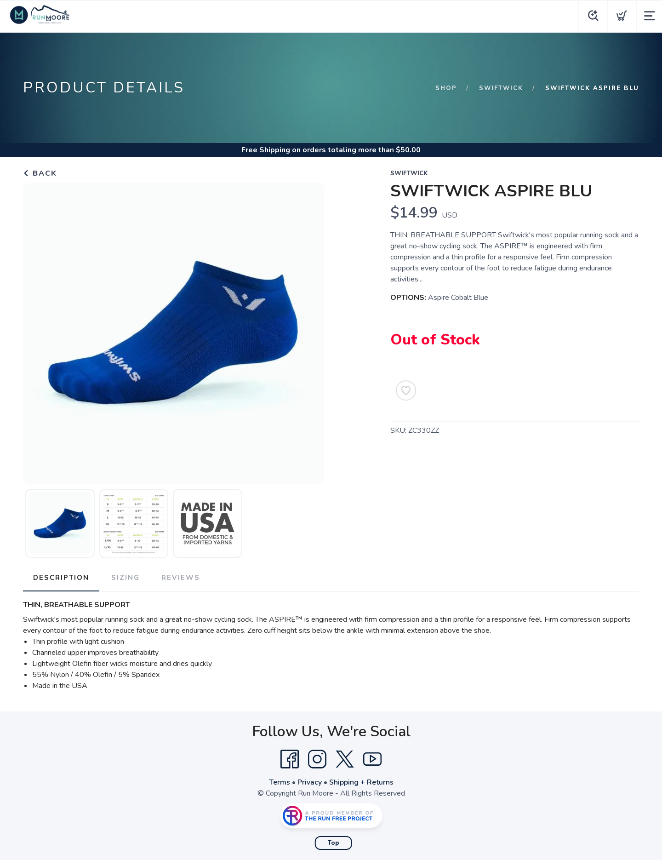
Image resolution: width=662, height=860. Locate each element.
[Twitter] (345, 758)
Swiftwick (500, 88)
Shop (445, 88)
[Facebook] (289, 758)
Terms (279, 781)
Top (333, 842)
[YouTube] (372, 758)
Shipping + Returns (361, 781)
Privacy (309, 781)
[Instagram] (317, 758)
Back (40, 173)
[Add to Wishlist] (406, 390)
